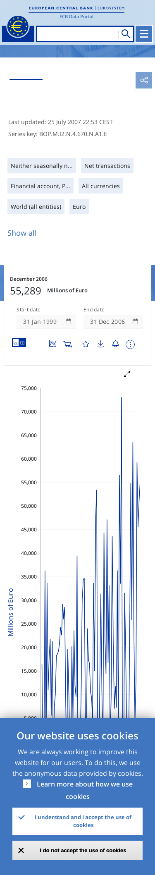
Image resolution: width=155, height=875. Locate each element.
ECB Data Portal (76, 16)
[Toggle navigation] (144, 34)
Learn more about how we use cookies (85, 790)
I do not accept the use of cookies (83, 850)
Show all (22, 233)
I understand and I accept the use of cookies (83, 821)
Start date (29, 309)
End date (94, 309)
